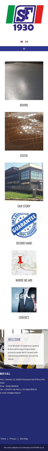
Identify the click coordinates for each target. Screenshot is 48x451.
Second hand (24, 243)
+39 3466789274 (29, 389)
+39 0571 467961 (12, 389)
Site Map (24, 438)
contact (24, 317)
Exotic (24, 155)
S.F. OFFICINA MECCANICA (24, 18)
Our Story (24, 206)
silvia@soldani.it (14, 392)
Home (3, 438)
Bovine (24, 105)
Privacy (13, 438)
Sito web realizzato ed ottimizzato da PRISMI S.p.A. (24, 447)
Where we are (24, 280)
